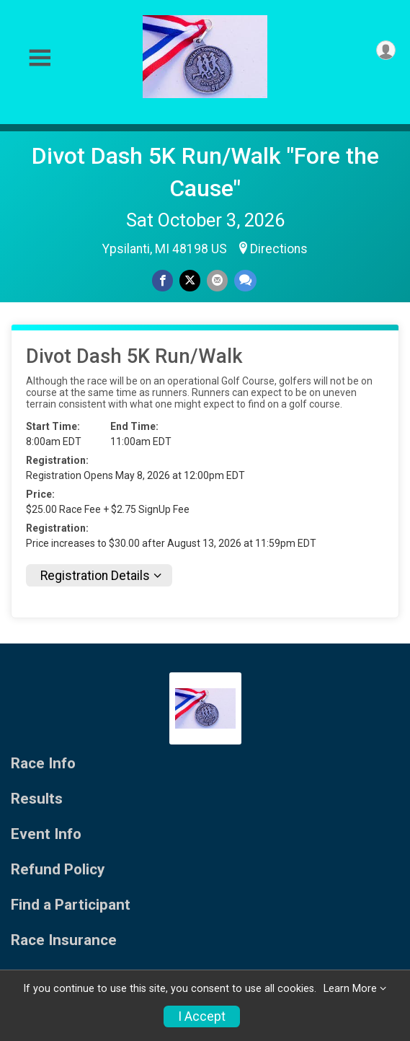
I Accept (202, 1016)
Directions (279, 249)
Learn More (350, 989)
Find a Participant (70, 905)
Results (37, 799)
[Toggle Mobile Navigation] (39, 58)
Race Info (43, 763)
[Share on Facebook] (162, 280)
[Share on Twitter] (189, 280)
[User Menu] (386, 50)
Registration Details (95, 575)
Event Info (46, 834)
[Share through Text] (245, 280)
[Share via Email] (217, 280)
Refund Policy (57, 869)
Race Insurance (64, 940)
